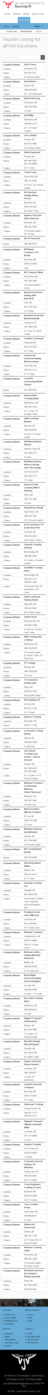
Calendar (15, 26)
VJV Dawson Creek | (16, 1379)
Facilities (9, 1334)
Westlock (17, 14)
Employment (10, 1340)
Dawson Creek (38, 14)
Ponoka (7, 14)
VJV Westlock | (24, 1375)
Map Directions (34, 1337)
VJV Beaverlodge (34, 1379)
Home (6, 26)
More (37, 26)
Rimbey (26, 14)
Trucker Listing (11, 1343)
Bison (29, 1318)
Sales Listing (10, 1318)
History (8, 1346)
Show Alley (10, 1315)
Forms (7, 1337)
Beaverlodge (24, 20)
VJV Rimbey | (38, 1375)
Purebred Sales (11, 1321)
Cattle (30, 1315)
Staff (29, 1334)
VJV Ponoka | (10, 1375)
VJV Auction (11, 31)
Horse (30, 1321)
